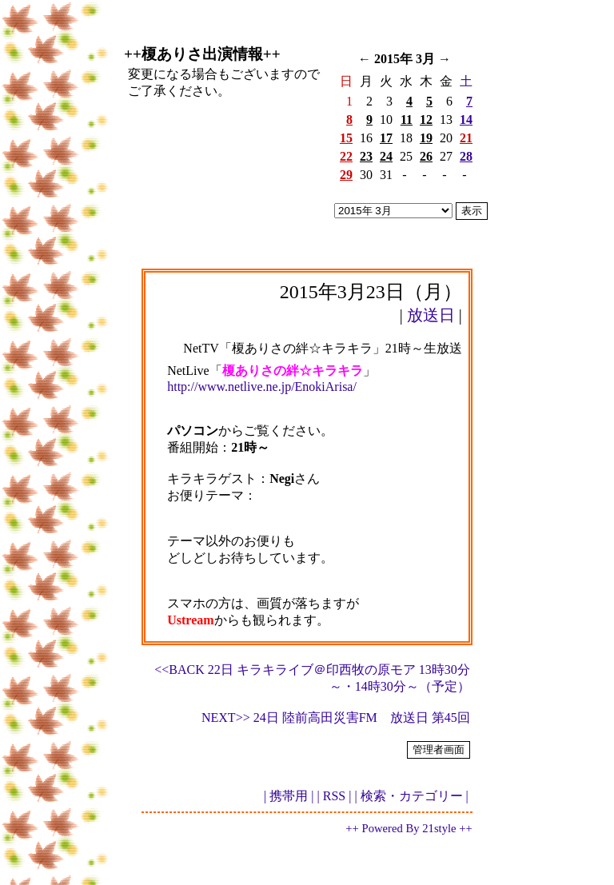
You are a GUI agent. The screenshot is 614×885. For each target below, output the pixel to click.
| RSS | (334, 796)
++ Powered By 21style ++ (408, 828)
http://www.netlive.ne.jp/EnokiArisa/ (262, 386)
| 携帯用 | (288, 796)
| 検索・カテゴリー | (411, 796)
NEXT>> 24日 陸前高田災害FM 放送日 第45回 (335, 717)
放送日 (431, 315)
